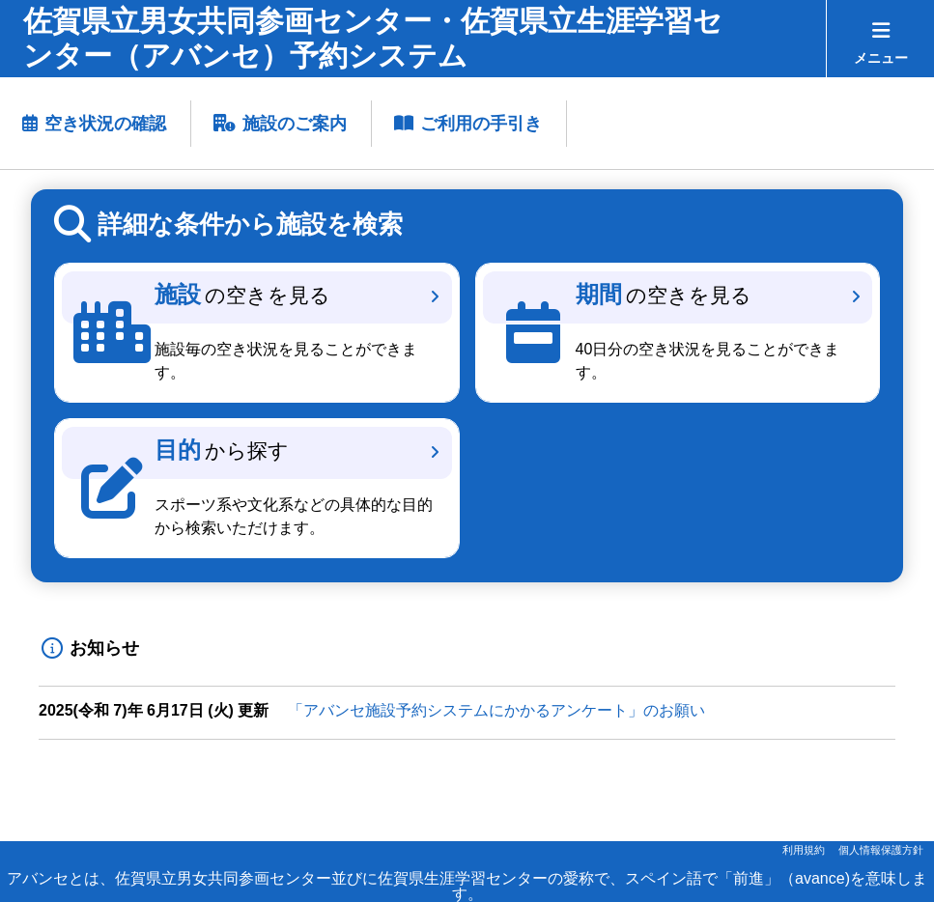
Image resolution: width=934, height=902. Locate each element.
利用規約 (803, 850)
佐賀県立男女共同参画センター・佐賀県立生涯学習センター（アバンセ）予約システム (372, 38)
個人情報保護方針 (880, 850)
